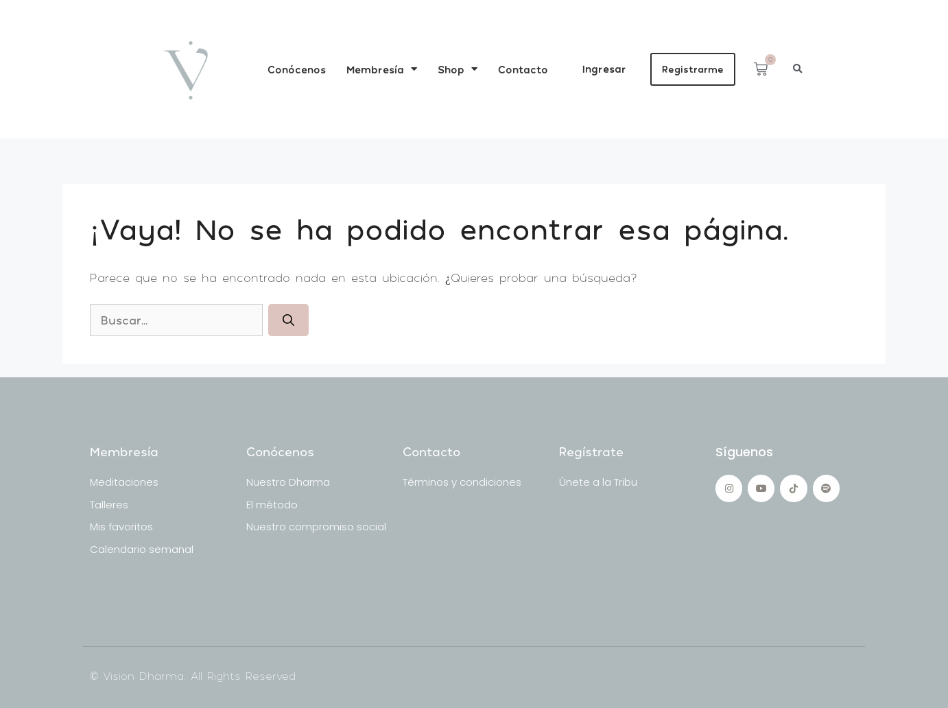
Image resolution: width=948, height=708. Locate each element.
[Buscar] (288, 320)
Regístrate (591, 451)
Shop (457, 69)
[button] (797, 69)
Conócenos (297, 69)
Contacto (523, 69)
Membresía (381, 69)
